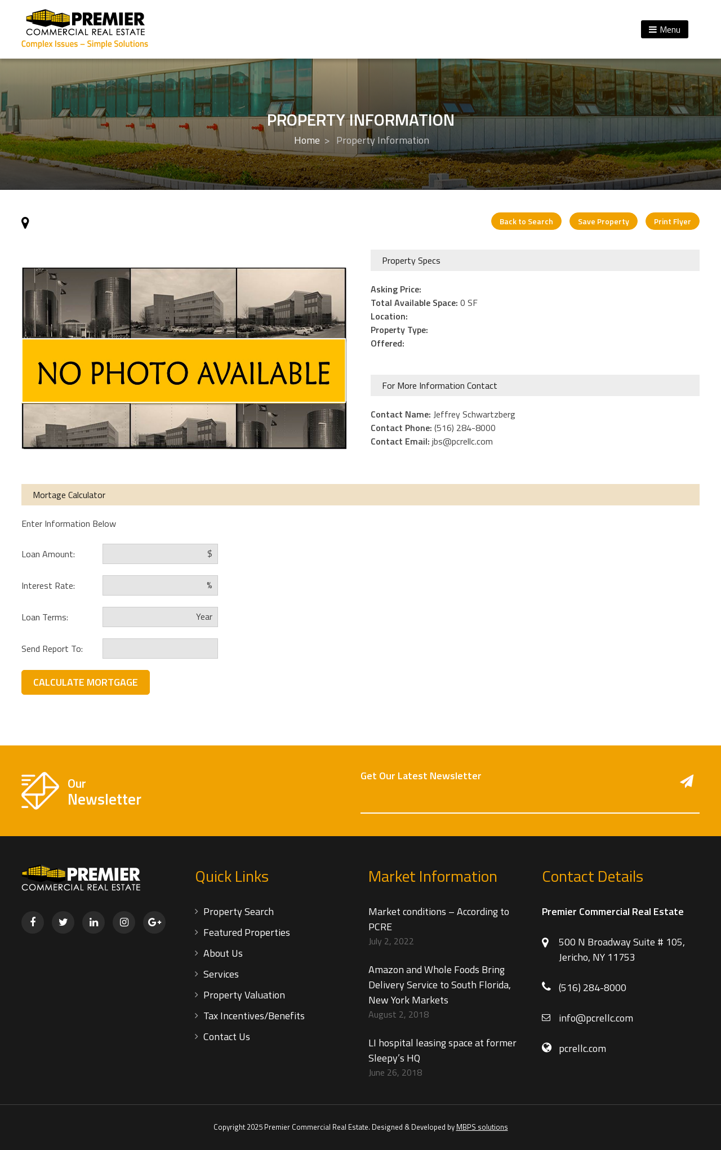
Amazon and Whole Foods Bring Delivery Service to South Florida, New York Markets (439, 984)
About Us (223, 953)
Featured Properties (246, 932)
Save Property (603, 221)
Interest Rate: (48, 585)
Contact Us (226, 1036)
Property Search (238, 911)
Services (221, 974)
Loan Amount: (48, 554)
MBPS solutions (482, 1127)
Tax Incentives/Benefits (254, 1015)
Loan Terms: (44, 617)
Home (307, 140)
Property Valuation (244, 994)
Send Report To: (52, 648)
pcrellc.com (582, 1048)
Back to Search (526, 221)
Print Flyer (672, 221)
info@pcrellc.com (596, 1017)
